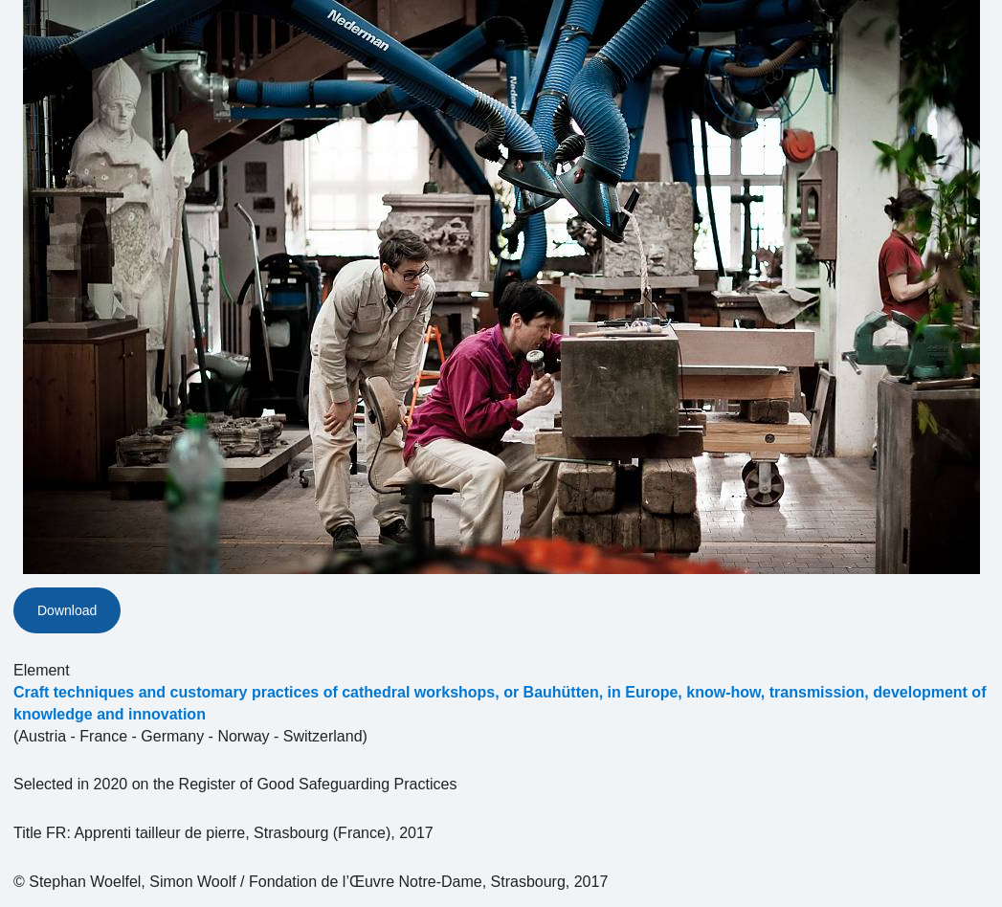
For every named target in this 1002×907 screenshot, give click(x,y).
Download (67, 610)
